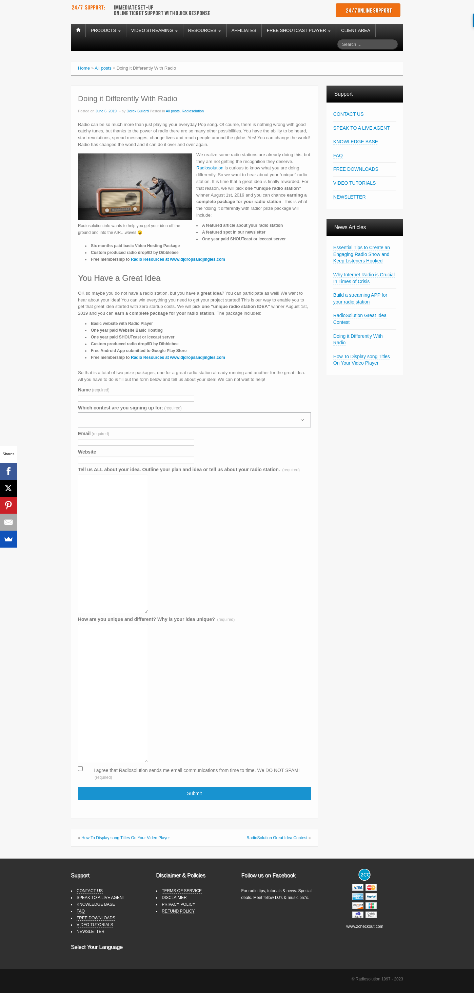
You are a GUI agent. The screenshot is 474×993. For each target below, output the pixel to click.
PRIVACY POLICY (178, 904)
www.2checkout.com (364, 926)
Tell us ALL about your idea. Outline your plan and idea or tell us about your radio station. (189, 469)
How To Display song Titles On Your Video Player (125, 837)
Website (87, 452)
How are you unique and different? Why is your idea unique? (156, 619)
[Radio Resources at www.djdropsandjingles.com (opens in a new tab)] (178, 259)
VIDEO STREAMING (154, 30)
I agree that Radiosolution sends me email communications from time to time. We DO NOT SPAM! (197, 774)
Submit (194, 793)
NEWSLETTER (349, 197)
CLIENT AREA (355, 30)
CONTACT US (348, 114)
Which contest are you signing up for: (130, 407)
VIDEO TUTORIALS (354, 183)
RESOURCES (204, 30)
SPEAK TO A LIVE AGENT (361, 128)
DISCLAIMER (174, 897)
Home (84, 68)
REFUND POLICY (178, 911)
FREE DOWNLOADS (355, 169)
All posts (103, 68)
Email (93, 433)
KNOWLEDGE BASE (355, 141)
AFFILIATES (244, 30)
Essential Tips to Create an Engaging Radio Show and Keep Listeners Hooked (361, 254)
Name (94, 389)
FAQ (338, 155)
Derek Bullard (137, 111)
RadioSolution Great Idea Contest (276, 837)
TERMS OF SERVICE (182, 890)
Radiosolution (193, 111)
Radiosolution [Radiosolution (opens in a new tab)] (209, 167)
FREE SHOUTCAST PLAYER (299, 30)
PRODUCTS (106, 30)
